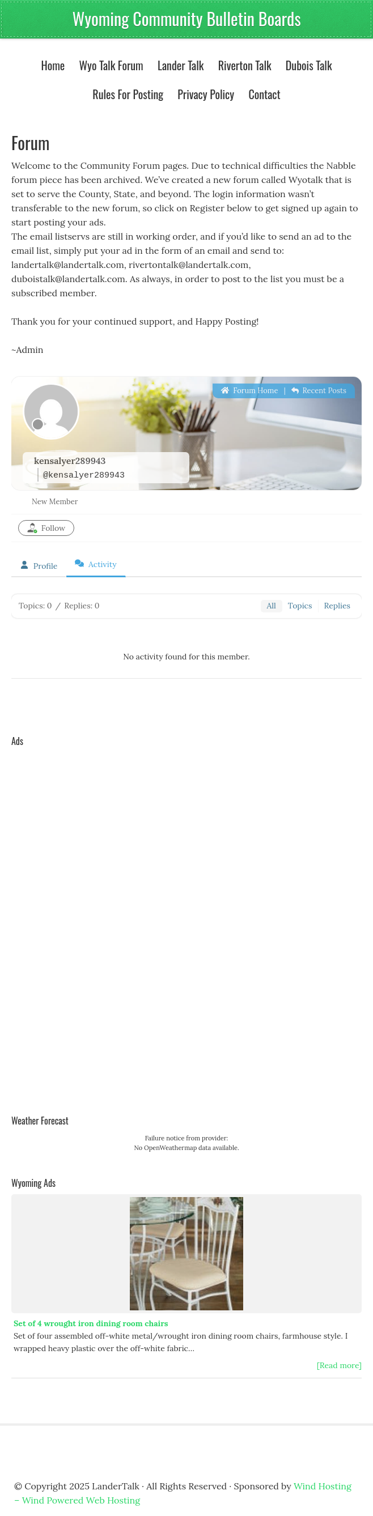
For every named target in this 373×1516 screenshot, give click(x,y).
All (270, 606)
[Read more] (339, 1365)
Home (53, 65)
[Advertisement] (56, 922)
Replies (337, 606)
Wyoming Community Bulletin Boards (186, 18)
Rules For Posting (127, 94)
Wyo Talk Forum (111, 65)
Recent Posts (318, 390)
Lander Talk (178, 65)
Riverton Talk (242, 65)
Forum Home (249, 390)
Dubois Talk (306, 65)
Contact (264, 94)
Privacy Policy (205, 94)
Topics (300, 606)
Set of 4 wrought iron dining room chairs (91, 1323)
